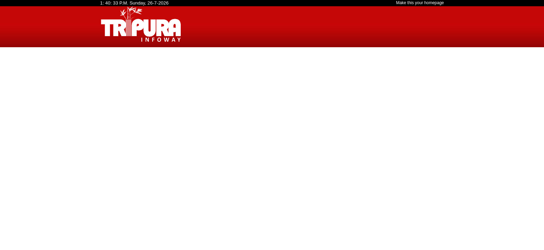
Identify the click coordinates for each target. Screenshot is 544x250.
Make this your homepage (420, 2)
